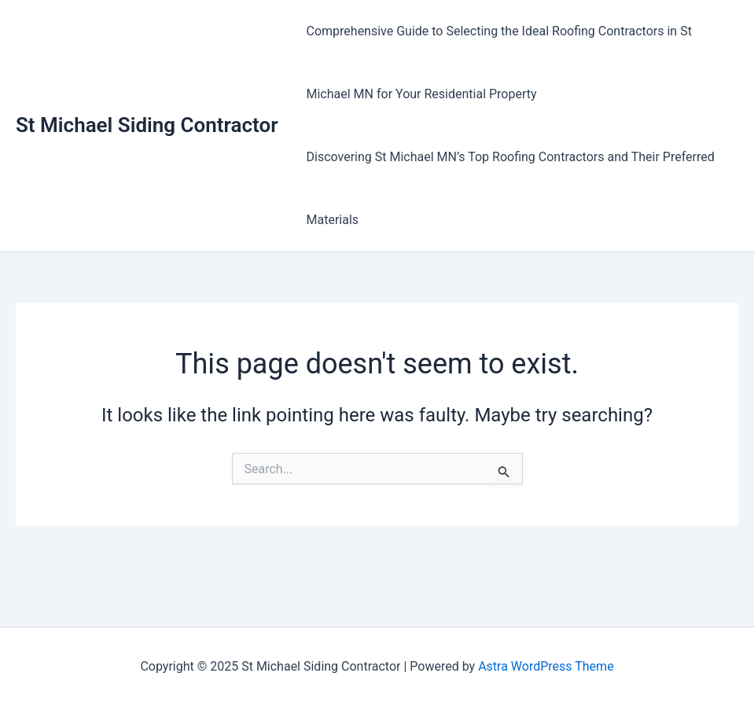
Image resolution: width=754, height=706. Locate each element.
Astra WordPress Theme (545, 666)
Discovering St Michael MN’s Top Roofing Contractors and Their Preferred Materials (511, 188)
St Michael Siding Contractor (147, 125)
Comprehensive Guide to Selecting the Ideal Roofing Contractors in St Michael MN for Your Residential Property (499, 62)
